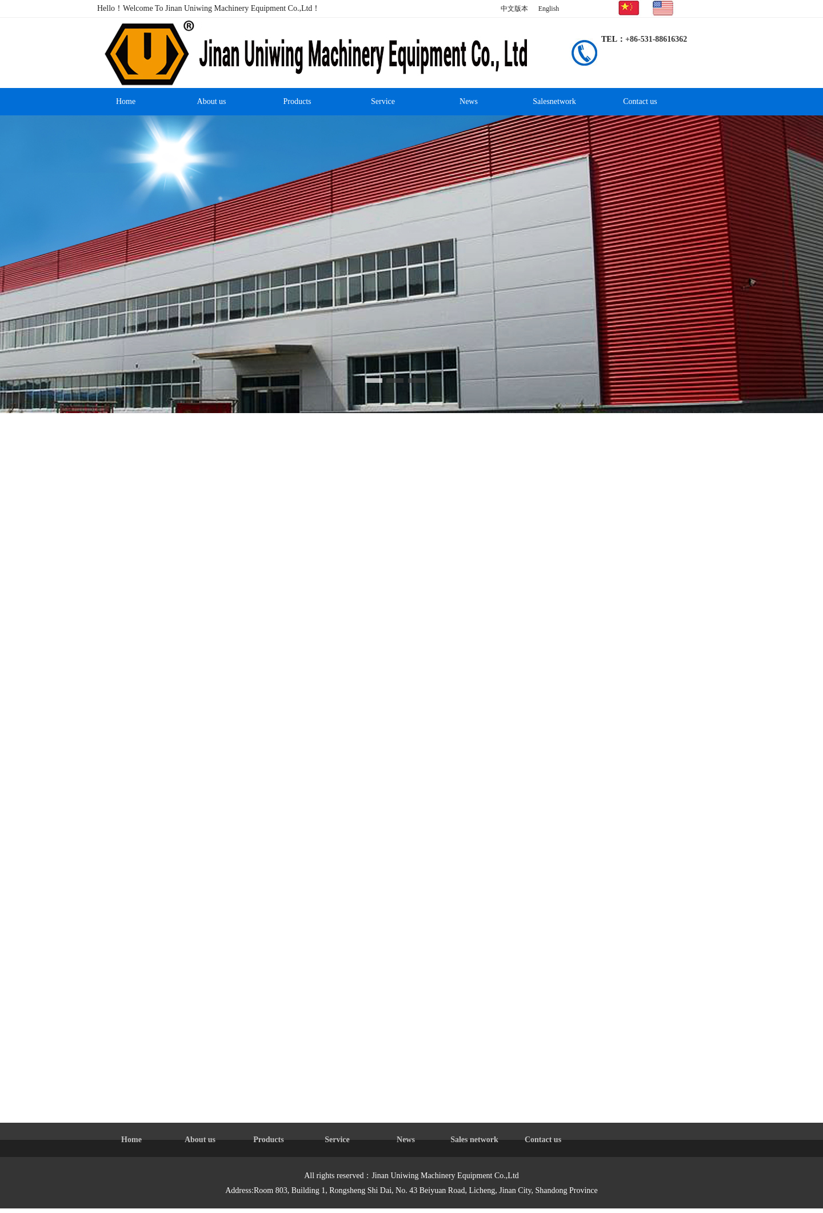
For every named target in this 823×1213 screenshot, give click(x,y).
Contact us (640, 101)
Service (383, 101)
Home (125, 101)
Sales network (474, 1139)
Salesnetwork (554, 101)
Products (297, 101)
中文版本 (514, 9)
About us (211, 101)
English (549, 9)
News (469, 101)
